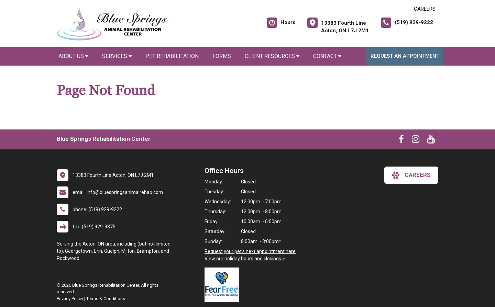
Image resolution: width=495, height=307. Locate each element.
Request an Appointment (405, 56)
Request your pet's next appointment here (250, 251)
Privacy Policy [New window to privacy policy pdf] (70, 298)
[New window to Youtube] (431, 140)
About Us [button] (73, 56)
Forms (221, 56)
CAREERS (425, 9)
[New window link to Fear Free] (223, 285)
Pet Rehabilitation (172, 56)
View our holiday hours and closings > (245, 258)
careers (411, 175)
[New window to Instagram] (415, 140)
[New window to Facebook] (401, 140)
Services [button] (117, 56)
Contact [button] (327, 56)
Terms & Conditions (105, 298)
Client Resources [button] (272, 56)
